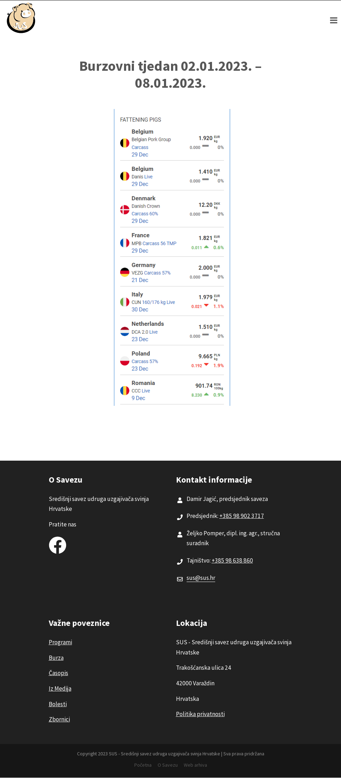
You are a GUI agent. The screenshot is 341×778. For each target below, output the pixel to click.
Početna (143, 765)
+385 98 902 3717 (241, 516)
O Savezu (168, 765)
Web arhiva (195, 765)
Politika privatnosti (200, 714)
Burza (56, 658)
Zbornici (59, 719)
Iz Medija (60, 688)
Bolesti (58, 704)
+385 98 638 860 (232, 560)
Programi (60, 642)
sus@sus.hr (201, 578)
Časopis (58, 673)
